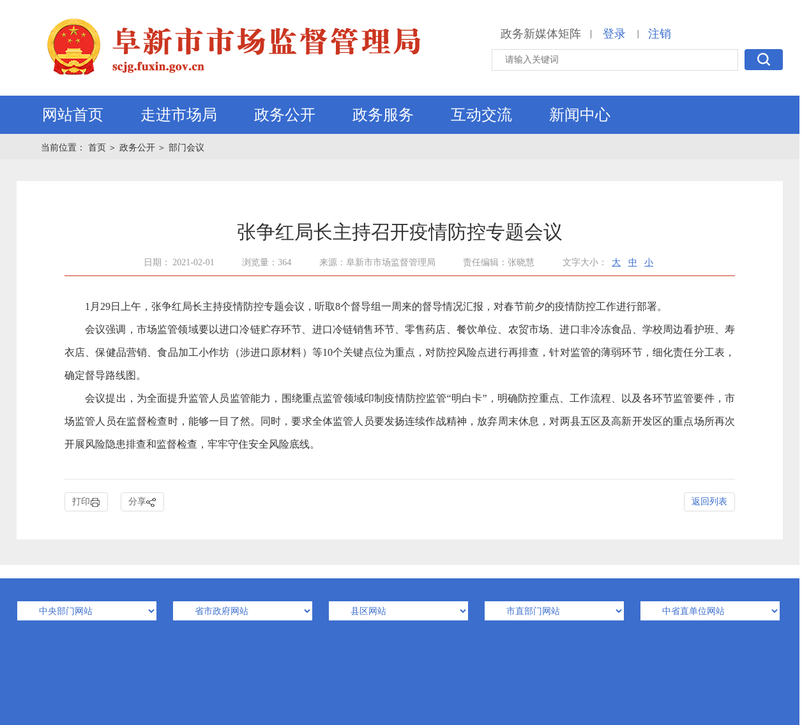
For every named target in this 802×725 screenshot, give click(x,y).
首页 (98, 147)
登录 (614, 33)
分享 (142, 502)
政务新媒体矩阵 (541, 33)
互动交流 (481, 114)
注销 (659, 33)
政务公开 (284, 114)
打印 (86, 502)
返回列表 (709, 501)
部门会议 (186, 147)
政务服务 (383, 114)
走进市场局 (178, 114)
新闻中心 (579, 114)
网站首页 (72, 114)
